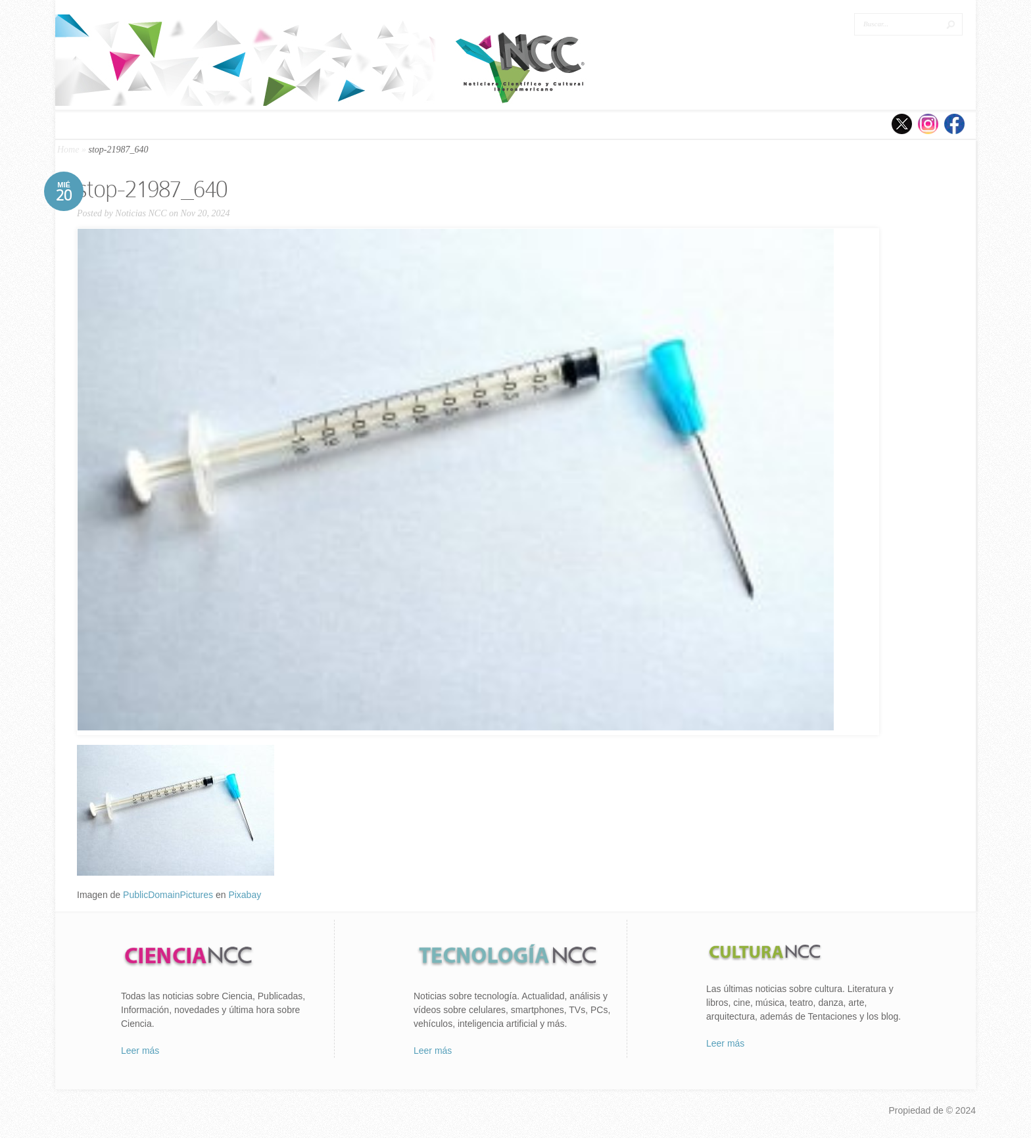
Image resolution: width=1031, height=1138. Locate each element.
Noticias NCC (140, 213)
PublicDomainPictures (168, 894)
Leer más (140, 1050)
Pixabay (244, 894)
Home (68, 149)
